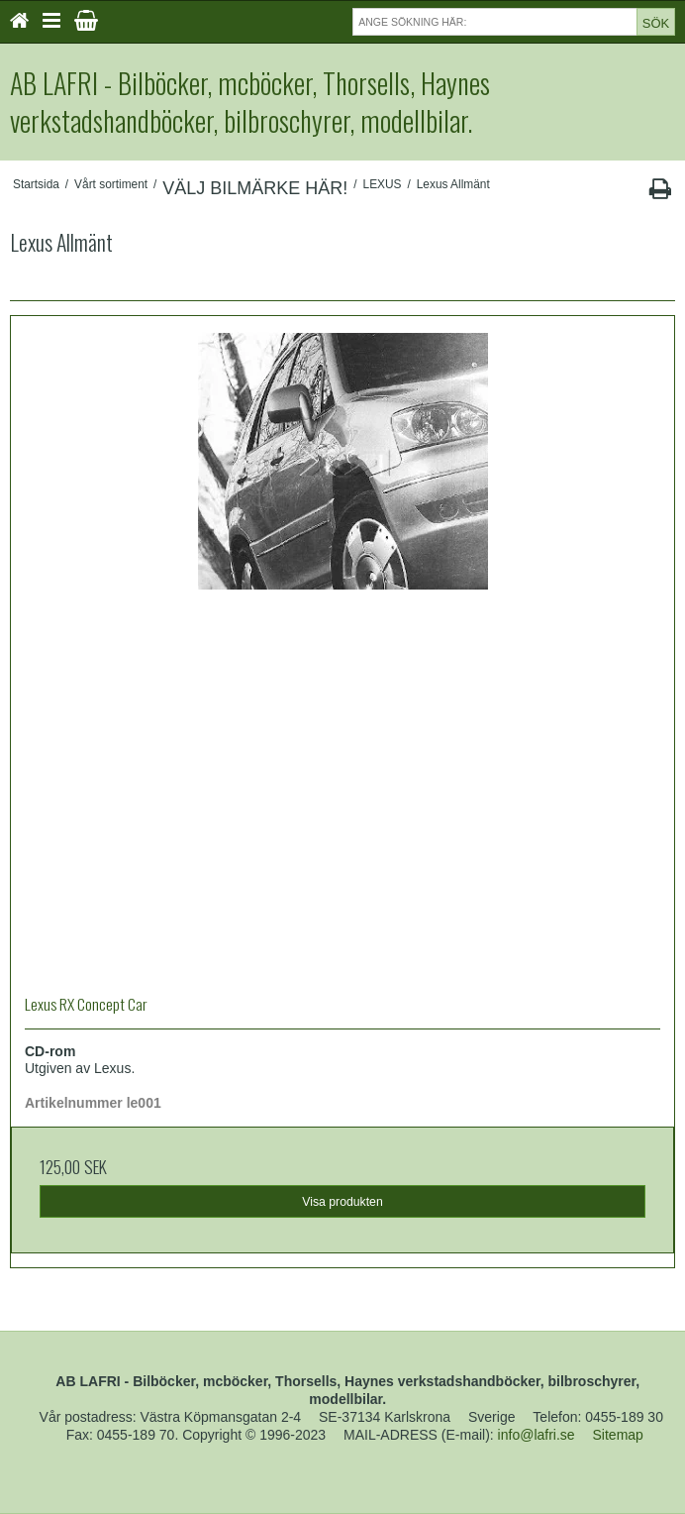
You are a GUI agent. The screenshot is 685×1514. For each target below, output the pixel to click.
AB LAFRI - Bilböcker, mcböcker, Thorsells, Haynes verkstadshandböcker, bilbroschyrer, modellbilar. (250, 102)
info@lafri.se (536, 1435)
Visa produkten (342, 1202)
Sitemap (618, 1435)
